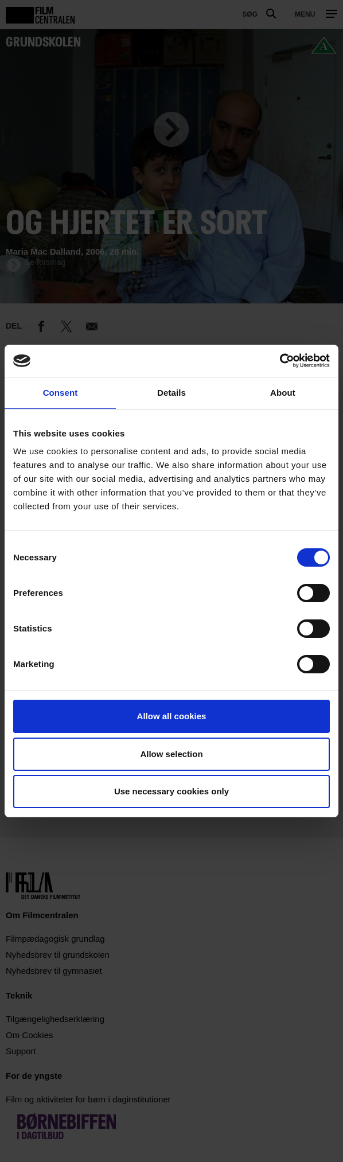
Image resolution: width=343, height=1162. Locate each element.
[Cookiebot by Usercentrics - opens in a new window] (279, 360)
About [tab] (282, 392)
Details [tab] (171, 392)
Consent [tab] (60, 392)
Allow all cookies (171, 716)
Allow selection (171, 754)
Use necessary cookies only (171, 791)
